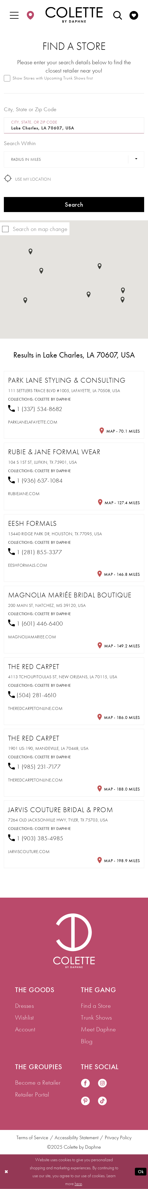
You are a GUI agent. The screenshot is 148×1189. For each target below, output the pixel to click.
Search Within (20, 143)
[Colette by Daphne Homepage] (74, 15)
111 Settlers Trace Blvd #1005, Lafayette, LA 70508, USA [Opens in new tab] (64, 390)
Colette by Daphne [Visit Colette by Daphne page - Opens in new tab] (53, 399)
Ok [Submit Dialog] (141, 1172)
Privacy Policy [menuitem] (118, 1137)
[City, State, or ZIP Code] (74, 125)
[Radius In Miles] (74, 159)
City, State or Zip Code (30, 109)
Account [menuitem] (25, 1029)
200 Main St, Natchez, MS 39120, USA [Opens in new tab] (47, 605)
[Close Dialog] (6, 1171)
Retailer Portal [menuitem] (32, 1094)
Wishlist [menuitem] (24, 1017)
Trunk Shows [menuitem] (96, 1017)
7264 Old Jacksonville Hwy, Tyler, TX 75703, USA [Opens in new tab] (58, 820)
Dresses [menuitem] (24, 1006)
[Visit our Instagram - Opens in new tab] (102, 1083)
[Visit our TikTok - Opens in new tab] (102, 1101)
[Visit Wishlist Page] (134, 15)
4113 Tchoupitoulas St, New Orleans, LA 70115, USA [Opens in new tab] (62, 677)
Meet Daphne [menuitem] (98, 1029)
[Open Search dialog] (117, 15)
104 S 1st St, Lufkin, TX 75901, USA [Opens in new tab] (42, 462)
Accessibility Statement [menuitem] (76, 1137)
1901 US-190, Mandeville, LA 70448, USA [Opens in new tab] (48, 748)
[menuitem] (14, 15)
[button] (14, 15)
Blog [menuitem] (86, 1041)
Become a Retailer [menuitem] (38, 1082)
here (78, 1183)
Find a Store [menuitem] (96, 1006)
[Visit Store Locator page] (30, 15)
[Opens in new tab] (33, 422)
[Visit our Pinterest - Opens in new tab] (85, 1101)
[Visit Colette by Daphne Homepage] (74, 940)
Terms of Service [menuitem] (32, 1137)
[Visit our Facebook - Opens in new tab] (85, 1083)
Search (74, 204)
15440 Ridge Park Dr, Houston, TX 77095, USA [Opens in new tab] (55, 534)
